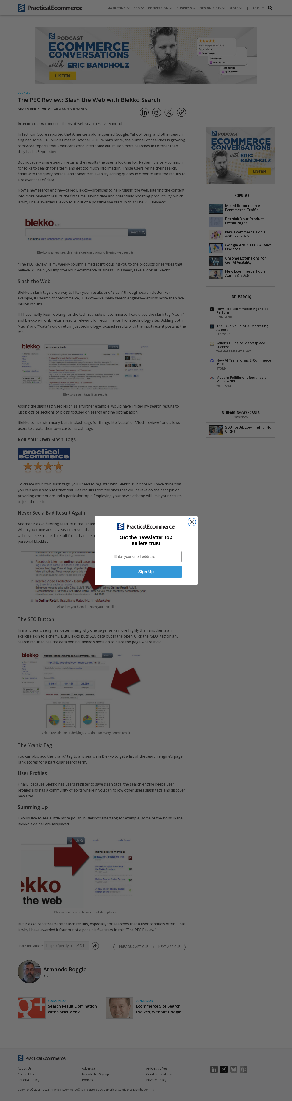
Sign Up (146, 572)
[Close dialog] (192, 522)
